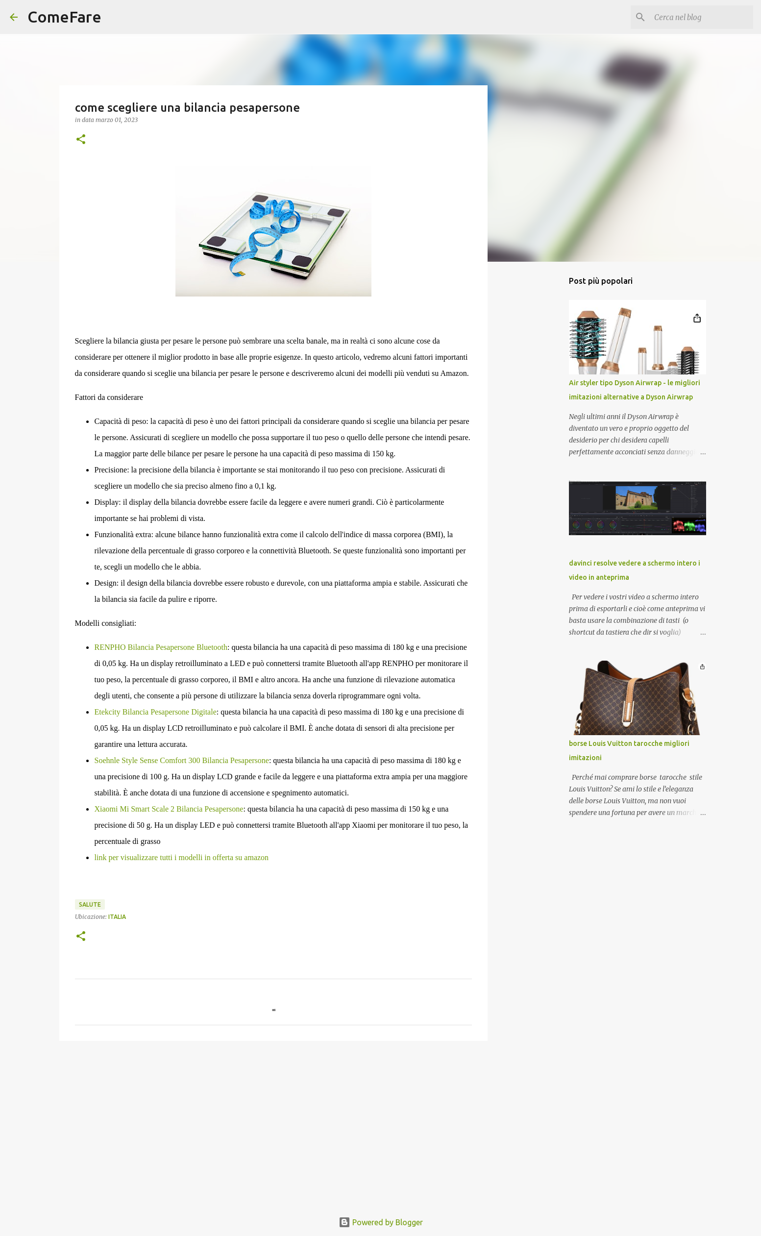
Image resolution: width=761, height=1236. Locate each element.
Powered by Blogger (381, 1222)
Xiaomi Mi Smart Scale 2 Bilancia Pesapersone (169, 809)
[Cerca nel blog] (701, 17)
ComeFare (64, 16)
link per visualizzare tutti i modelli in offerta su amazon (182, 857)
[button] (81, 140)
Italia (117, 917)
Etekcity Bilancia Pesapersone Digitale (156, 712)
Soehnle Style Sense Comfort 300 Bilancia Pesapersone (182, 760)
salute (90, 904)
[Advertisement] (273, 1124)
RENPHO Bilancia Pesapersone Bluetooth (161, 647)
